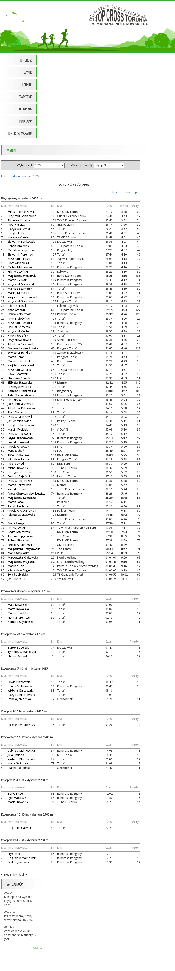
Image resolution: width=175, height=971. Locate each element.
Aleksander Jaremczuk (22, 725)
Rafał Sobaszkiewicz (21, 395)
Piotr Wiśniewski (18, 263)
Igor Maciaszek (17, 798)
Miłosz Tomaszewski (21, 212)
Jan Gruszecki (16, 579)
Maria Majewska (18, 553)
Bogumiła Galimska (20, 828)
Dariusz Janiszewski (20, 417)
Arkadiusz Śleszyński (21, 344)
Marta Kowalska (18, 609)
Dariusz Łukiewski (19, 434)
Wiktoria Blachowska (21, 759)
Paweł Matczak (18, 374)
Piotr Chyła (15, 412)
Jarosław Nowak (18, 446)
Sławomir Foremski (20, 254)
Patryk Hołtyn (16, 233)
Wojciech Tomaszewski (23, 297)
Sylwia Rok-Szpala (19, 314)
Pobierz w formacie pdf (124, 192)
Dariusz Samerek (19, 327)
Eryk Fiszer (15, 854)
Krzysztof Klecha (19, 331)
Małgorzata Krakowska (23, 557)
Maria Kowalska (18, 613)
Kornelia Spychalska (21, 622)
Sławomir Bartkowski (21, 242)
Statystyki (25, 97)
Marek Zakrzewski (19, 485)
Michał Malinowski (20, 267)
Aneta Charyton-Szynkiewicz (26, 493)
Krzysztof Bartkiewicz (22, 216)
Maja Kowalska (18, 605)
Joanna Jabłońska (19, 768)
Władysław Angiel (19, 570)
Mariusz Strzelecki (19, 361)
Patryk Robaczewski (21, 425)
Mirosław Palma (18, 459)
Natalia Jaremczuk (19, 617)
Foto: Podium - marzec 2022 (20, 176)
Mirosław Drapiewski (21, 250)
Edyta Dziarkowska (20, 438)
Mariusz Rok (16, 566)
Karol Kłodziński (18, 335)
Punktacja (25, 121)
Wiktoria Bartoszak (20, 690)
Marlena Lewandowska (23, 348)
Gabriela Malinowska (21, 750)
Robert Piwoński (18, 540)
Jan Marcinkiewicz (19, 421)
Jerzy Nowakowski (20, 340)
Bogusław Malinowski (22, 858)
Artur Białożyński (19, 318)
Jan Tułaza (14, 399)
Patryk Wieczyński (19, 229)
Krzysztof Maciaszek (21, 284)
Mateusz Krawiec (19, 237)
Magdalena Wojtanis (21, 562)
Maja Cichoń (16, 451)
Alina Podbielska (18, 455)
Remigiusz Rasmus (20, 472)
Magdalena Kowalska (22, 498)
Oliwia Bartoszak (19, 682)
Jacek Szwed (16, 463)
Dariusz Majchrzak (20, 481)
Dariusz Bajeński (19, 476)
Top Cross (26, 60)
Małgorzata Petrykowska (24, 549)
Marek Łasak (16, 502)
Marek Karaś (16, 357)
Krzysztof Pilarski (19, 259)
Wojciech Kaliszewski (21, 365)
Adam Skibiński (17, 306)
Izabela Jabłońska (19, 699)
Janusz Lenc (15, 519)
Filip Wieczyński (18, 271)
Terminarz (25, 109)
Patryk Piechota (18, 506)
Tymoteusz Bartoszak (22, 652)
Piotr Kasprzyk (17, 224)
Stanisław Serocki (19, 378)
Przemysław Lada (19, 387)
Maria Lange (16, 523)
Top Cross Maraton (20, 133)
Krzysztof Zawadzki (20, 323)
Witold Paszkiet (18, 489)
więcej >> (37, 948)
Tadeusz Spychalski (20, 536)
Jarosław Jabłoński (20, 545)
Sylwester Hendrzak (20, 352)
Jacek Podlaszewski (20, 404)
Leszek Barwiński (19, 442)
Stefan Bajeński (18, 656)
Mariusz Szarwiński (20, 288)
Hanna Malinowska (20, 686)
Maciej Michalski (18, 293)
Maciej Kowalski (18, 802)
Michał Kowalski (18, 468)
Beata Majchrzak (19, 532)
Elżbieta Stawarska (20, 382)
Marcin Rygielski (18, 429)
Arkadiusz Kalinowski (21, 408)
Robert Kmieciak (18, 246)
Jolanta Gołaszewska (21, 515)
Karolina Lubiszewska (22, 391)
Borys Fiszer (16, 793)
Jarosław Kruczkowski (22, 510)
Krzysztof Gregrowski (22, 301)
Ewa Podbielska (18, 574)
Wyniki (28, 72)
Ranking (27, 84)
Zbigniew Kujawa (19, 220)
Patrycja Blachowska (21, 695)
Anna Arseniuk (17, 310)
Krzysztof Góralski (19, 370)
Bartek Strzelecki (19, 647)
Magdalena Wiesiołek (22, 276)
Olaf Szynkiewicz (18, 862)
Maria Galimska (18, 763)
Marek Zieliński (17, 280)
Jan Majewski (16, 528)
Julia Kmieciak (16, 755)
